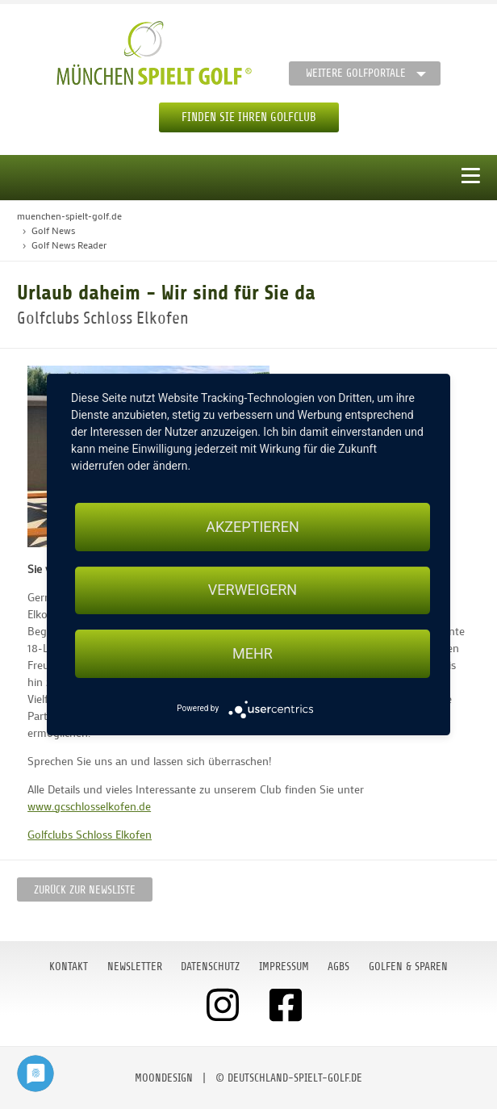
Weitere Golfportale (356, 73)
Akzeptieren (252, 526)
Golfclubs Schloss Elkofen (89, 834)
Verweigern (252, 590)
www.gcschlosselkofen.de (89, 806)
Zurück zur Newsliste (85, 890)
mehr (252, 653)
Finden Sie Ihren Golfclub (249, 117)
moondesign (164, 1078)
